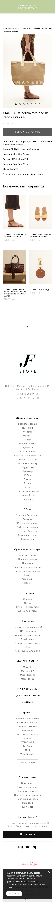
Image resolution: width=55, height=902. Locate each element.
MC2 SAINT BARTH (27, 722)
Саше (28, 634)
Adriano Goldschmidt (27, 706)
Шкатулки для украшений (27, 615)
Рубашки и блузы (27, 431)
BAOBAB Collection (27, 710)
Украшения (27, 566)
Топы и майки (27, 439)
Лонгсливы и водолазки (27, 443)
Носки (27, 570)
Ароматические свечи (27, 623)
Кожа (28, 475)
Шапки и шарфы (27, 547)
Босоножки (27, 527)
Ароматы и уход (27, 598)
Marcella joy (27, 666)
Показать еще (27, 750)
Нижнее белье (28, 483)
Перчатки (27, 551)
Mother (28, 726)
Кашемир (27, 459)
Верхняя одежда (27, 411)
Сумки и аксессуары (27, 594)
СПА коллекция (27, 619)
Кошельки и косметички (27, 555)
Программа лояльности (27, 783)
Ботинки (27, 507)
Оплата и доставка (27, 775)
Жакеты (27, 419)
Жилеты (27, 423)
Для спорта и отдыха (28, 479)
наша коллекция (10, 28)
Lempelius (27, 718)
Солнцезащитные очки (27, 559)
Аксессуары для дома (27, 638)
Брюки (27, 467)
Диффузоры (27, 627)
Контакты (27, 794)
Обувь (27, 591)
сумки (23, 28)
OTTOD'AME (28, 730)
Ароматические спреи (27, 631)
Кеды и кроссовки (27, 511)
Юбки (27, 463)
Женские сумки (27, 543)
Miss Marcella (27, 662)
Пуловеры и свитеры (27, 451)
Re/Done (27, 734)
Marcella (27, 655)
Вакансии (27, 790)
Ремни (27, 563)
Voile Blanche (27, 742)
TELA (28, 738)
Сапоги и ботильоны (27, 503)
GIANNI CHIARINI (28, 714)
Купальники (27, 487)
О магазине (27, 771)
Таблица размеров (27, 786)
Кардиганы (27, 455)
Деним (27, 471)
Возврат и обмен (27, 779)
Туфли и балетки (27, 519)
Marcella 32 (27, 659)
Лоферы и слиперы (27, 515)
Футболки (27, 435)
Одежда (27, 587)
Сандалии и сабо (27, 523)
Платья (28, 427)
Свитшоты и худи (28, 447)
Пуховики (27, 415)
